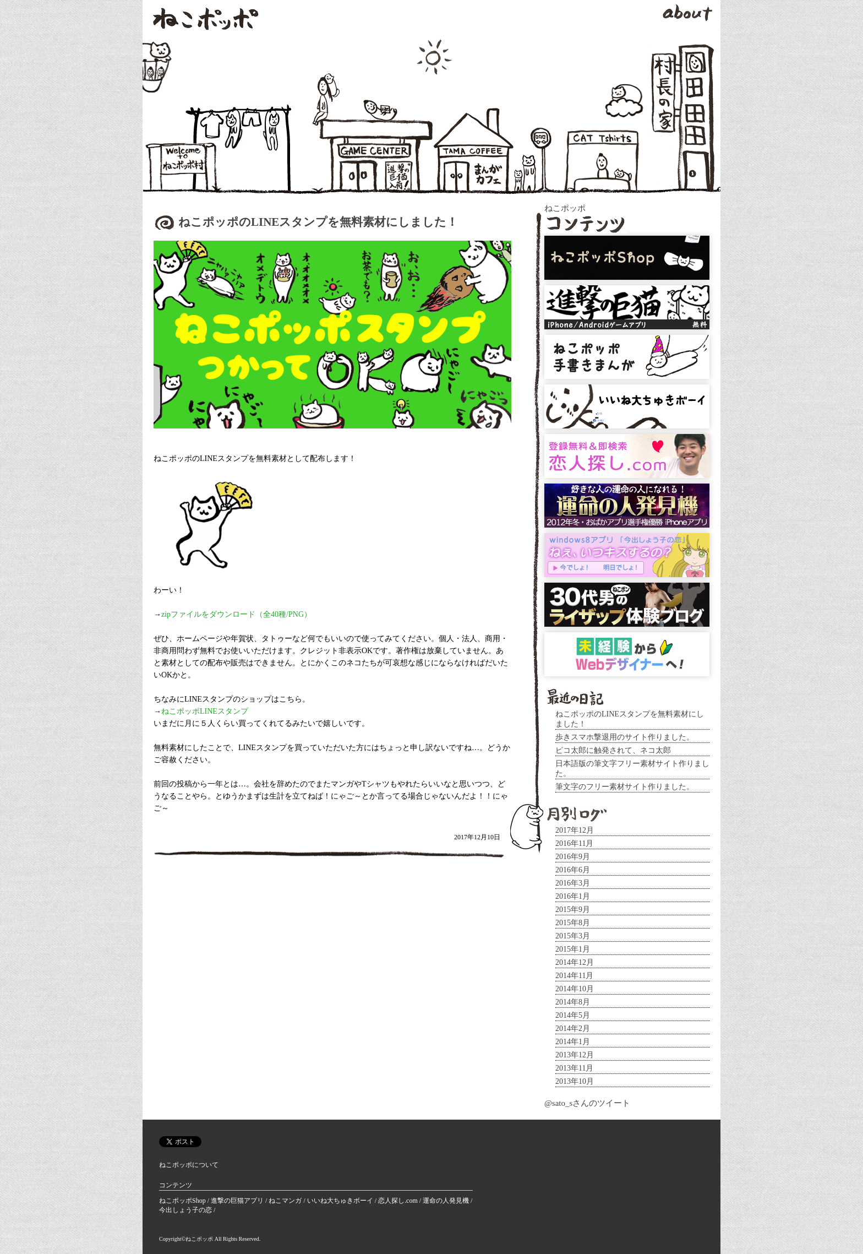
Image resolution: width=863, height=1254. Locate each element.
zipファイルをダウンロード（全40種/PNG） (236, 614)
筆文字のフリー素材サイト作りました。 (624, 787)
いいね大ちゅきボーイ (341, 1200)
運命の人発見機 (447, 1200)
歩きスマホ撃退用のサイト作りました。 (624, 737)
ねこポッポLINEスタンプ (204, 711)
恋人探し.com (398, 1200)
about (687, 12)
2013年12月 (574, 1055)
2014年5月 (572, 1015)
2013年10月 (574, 1081)
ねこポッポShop (183, 1200)
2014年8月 (572, 1002)
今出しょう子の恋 (186, 1210)
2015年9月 (572, 909)
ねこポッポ (206, 19)
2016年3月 (572, 883)
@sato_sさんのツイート (587, 1103)
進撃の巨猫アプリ (238, 1200)
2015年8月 (572, 923)
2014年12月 (574, 962)
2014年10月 (574, 989)
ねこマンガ (286, 1200)
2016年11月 (574, 843)
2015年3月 (572, 936)
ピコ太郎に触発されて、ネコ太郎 (613, 750)
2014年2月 (572, 1028)
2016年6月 (572, 870)
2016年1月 (572, 896)
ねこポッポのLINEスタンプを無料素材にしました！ (318, 222)
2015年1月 (572, 949)
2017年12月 (574, 830)
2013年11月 (574, 1068)
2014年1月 (572, 1042)
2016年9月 (572, 857)
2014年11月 (574, 975)
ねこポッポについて (189, 1165)
